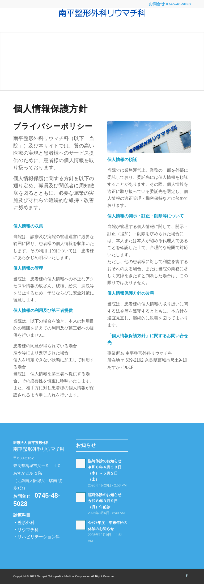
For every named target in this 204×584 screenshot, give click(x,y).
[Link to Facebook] (187, 575)
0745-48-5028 (178, 4)
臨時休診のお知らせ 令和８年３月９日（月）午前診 (106, 501)
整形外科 (26, 522)
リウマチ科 (28, 529)
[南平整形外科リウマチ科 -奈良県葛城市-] (102, 20)
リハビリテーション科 (39, 537)
